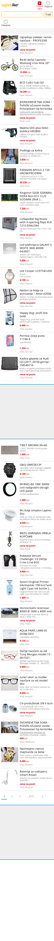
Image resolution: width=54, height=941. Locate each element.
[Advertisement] (27, 412)
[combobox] (21, 14)
